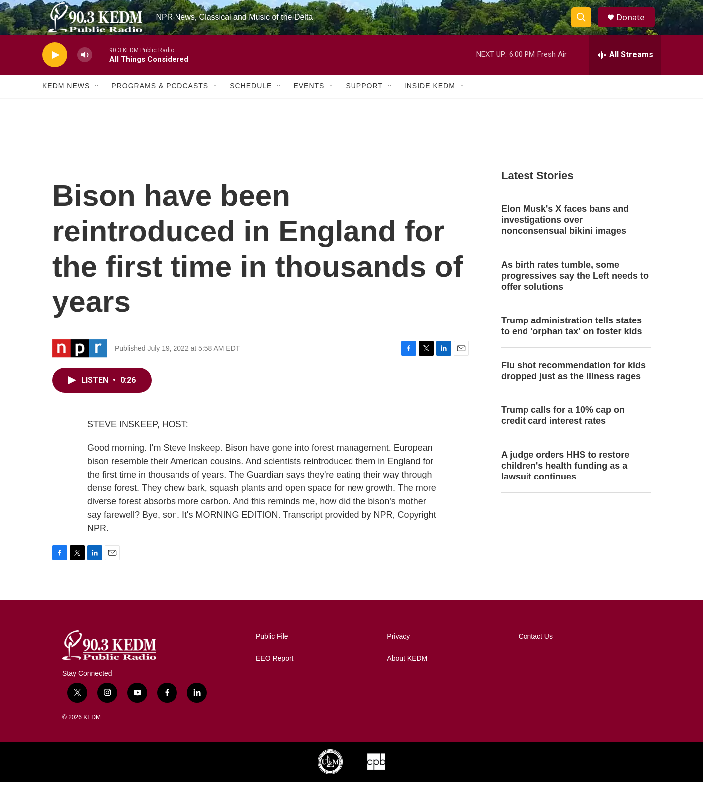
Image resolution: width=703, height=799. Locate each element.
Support (364, 104)
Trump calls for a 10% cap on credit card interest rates (563, 433)
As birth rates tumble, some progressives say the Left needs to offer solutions (575, 293)
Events (308, 104)
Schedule (251, 104)
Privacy (398, 653)
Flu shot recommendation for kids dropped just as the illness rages (573, 388)
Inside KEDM (429, 104)
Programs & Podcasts (159, 104)
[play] (55, 72)
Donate (635, 26)
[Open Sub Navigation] (97, 104)
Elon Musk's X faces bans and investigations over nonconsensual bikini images (565, 237)
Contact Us (536, 653)
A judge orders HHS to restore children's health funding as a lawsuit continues (565, 483)
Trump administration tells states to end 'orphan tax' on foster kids (571, 343)
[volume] (84, 72)
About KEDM (407, 676)
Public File (272, 653)
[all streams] (625, 72)
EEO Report (274, 676)
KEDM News (66, 104)
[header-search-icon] (585, 26)
